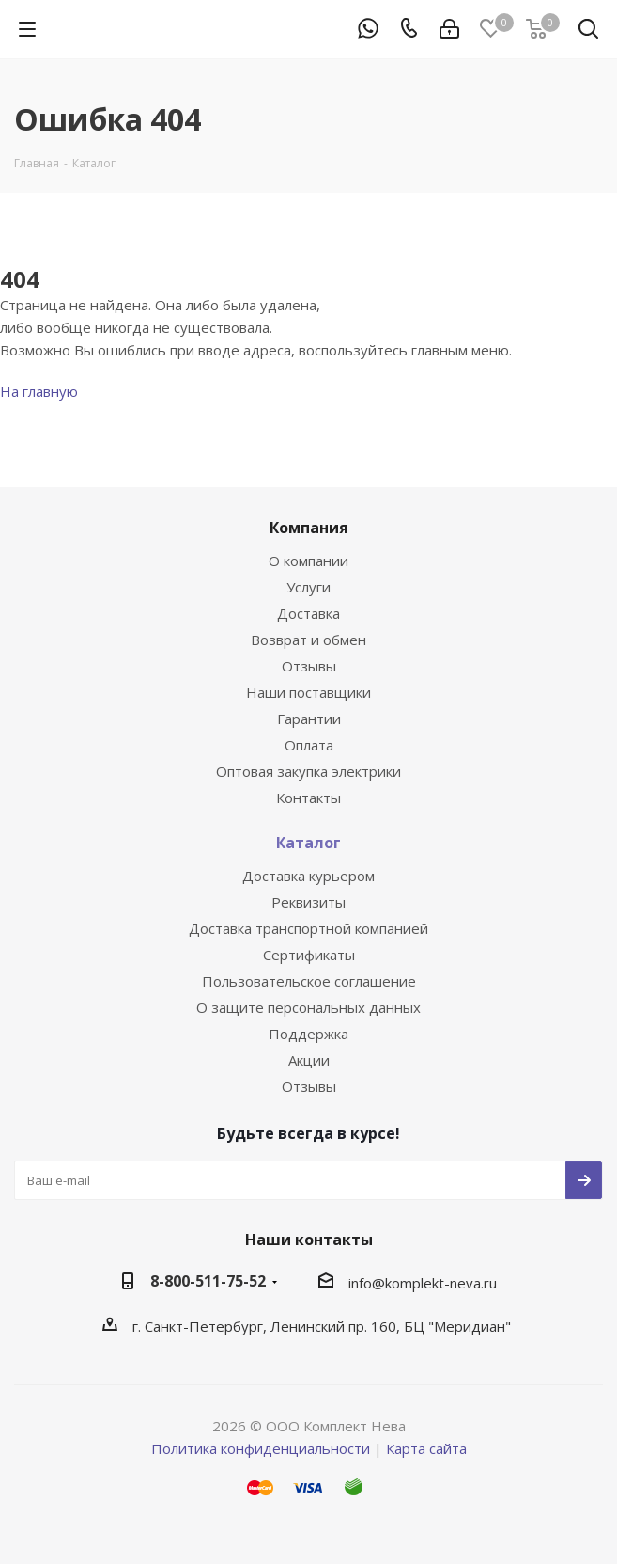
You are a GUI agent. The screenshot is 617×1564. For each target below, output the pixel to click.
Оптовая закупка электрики (308, 771)
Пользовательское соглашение (309, 981)
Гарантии (309, 718)
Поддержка (308, 1033)
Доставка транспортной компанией (308, 928)
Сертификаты (309, 954)
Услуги (308, 586)
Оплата (309, 744)
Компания (309, 527)
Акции (309, 1060)
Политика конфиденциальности (260, 1448)
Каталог (308, 842)
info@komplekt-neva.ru (422, 1282)
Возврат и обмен (308, 639)
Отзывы (309, 665)
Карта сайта (426, 1448)
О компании (308, 560)
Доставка (308, 613)
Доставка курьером (308, 875)
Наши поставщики (308, 692)
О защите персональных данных (308, 1007)
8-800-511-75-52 (208, 1281)
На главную (39, 391)
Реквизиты (308, 902)
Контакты (308, 797)
